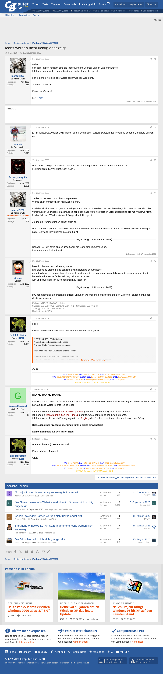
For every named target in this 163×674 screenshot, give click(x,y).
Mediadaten (33, 662)
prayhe (147, 519)
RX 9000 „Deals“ (61, 10)
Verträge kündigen (49, 662)
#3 (155, 160)
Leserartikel (24, 15)
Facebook (59, 652)
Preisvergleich (87, 4)
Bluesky (42, 652)
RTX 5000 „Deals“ (42, 10)
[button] (16, 15)
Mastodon (98, 652)
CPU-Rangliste (120, 10)
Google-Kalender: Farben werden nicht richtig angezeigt (48, 516)
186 (11, 615)
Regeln (36, 15)
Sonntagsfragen (150, 10)
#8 (155, 439)
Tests (45, 4)
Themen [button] (55, 4)
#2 (155, 127)
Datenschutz (83, 662)
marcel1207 (13, 53)
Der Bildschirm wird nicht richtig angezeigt (40, 539)
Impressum (10, 662)
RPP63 (147, 495)
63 (115, 619)
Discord (27, 652)
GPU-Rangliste (102, 10)
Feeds (12, 652)
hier (41, 98)
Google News (79, 652)
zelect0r (146, 528)
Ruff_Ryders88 (21, 533)
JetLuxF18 (19, 496)
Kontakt (21, 662)
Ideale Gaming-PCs (82, 10)
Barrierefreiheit (67, 662)
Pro (21, 338)
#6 (155, 318)
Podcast (135, 10)
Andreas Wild (20, 519)
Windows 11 (50, 533)
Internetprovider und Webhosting (58, 509)
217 (63, 619)
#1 (155, 59)
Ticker (35, 4)
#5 (155, 261)
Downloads (70, 4)
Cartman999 (20, 509)
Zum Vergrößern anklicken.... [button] (94, 360)
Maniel (17, 543)
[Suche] (151, 4)
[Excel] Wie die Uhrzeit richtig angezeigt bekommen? (46, 492)
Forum (102, 4)
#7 (155, 389)
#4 (155, 193)
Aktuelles (9, 15)
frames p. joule (144, 542)
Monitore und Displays (46, 543)
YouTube (124, 652)
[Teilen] (151, 59)
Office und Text (47, 496)
